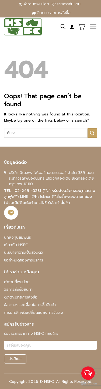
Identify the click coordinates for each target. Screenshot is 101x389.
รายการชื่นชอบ (66, 4)
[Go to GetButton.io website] (88, 383)
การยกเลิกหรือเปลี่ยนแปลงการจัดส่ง (33, 312)
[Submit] (92, 133)
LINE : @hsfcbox (36, 196)
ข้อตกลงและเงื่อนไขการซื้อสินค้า (30, 305)
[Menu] (93, 27)
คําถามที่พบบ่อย (34, 4)
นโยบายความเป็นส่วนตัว (23, 252)
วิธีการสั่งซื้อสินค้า (18, 289)
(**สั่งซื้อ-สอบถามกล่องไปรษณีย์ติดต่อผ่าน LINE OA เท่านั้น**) (48, 199)
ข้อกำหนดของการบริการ (23, 260)
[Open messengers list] (88, 373)
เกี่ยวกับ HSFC (16, 245)
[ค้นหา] (63, 26)
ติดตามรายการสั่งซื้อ (51, 13)
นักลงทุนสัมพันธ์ (17, 237)
